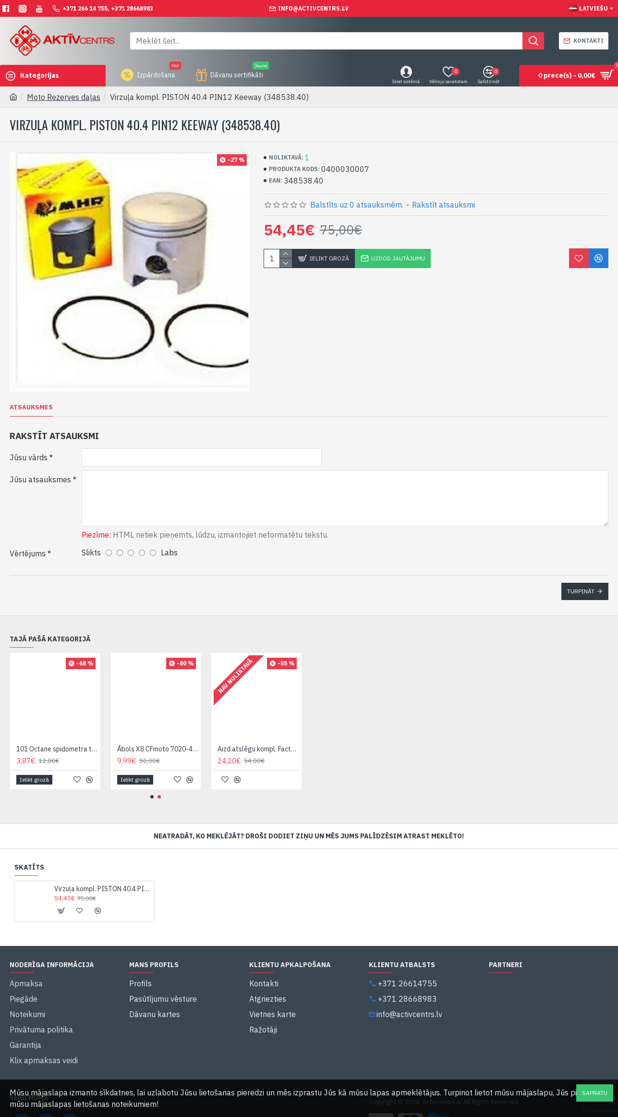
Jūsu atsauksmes (40, 479)
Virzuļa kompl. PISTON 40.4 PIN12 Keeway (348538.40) (102, 877)
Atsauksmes (31, 407)
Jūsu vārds (29, 457)
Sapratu (594, 1092)
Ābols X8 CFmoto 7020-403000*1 (158, 737)
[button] (152, 785)
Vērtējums (28, 547)
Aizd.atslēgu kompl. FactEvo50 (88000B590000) (258, 737)
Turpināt (580, 585)
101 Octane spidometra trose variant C (57, 737)
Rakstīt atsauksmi (443, 204)
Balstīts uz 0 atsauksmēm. (356, 204)
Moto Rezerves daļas (63, 97)
